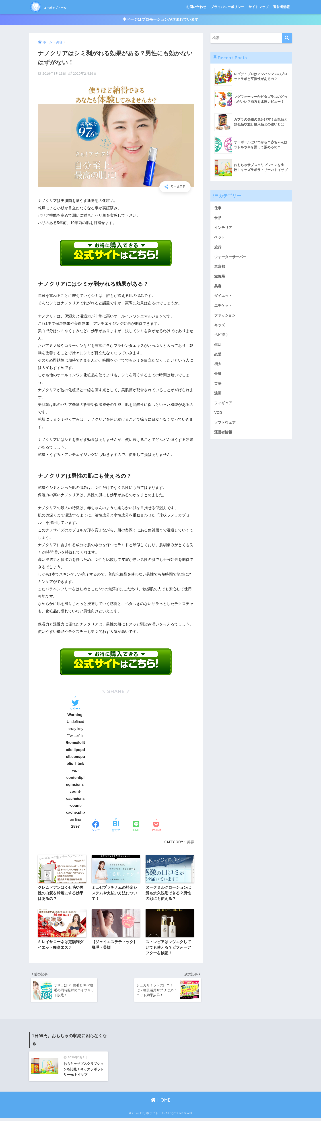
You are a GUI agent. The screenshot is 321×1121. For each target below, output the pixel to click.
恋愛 (218, 358)
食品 (218, 218)
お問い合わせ (196, 7)
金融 (218, 378)
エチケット (223, 308)
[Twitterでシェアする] (75, 705)
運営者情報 (281, 7)
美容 (190, 842)
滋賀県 (220, 278)
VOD (218, 417)
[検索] (287, 38)
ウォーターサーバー (231, 258)
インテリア (223, 228)
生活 (218, 348)
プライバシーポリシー (227, 7)
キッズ (220, 328)
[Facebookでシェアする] (96, 827)
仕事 (218, 208)
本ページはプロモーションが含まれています (160, 20)
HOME (161, 1103)
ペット (220, 238)
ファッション (225, 318)
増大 (218, 368)
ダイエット (223, 298)
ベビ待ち (221, 338)
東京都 (220, 268)
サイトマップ (259, 7)
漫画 (218, 397)
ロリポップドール (59, 7)
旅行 (218, 248)
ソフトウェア (225, 428)
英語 (218, 388)
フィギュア (223, 407)
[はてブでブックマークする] (116, 827)
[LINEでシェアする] (136, 827)
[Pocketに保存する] (156, 827)
